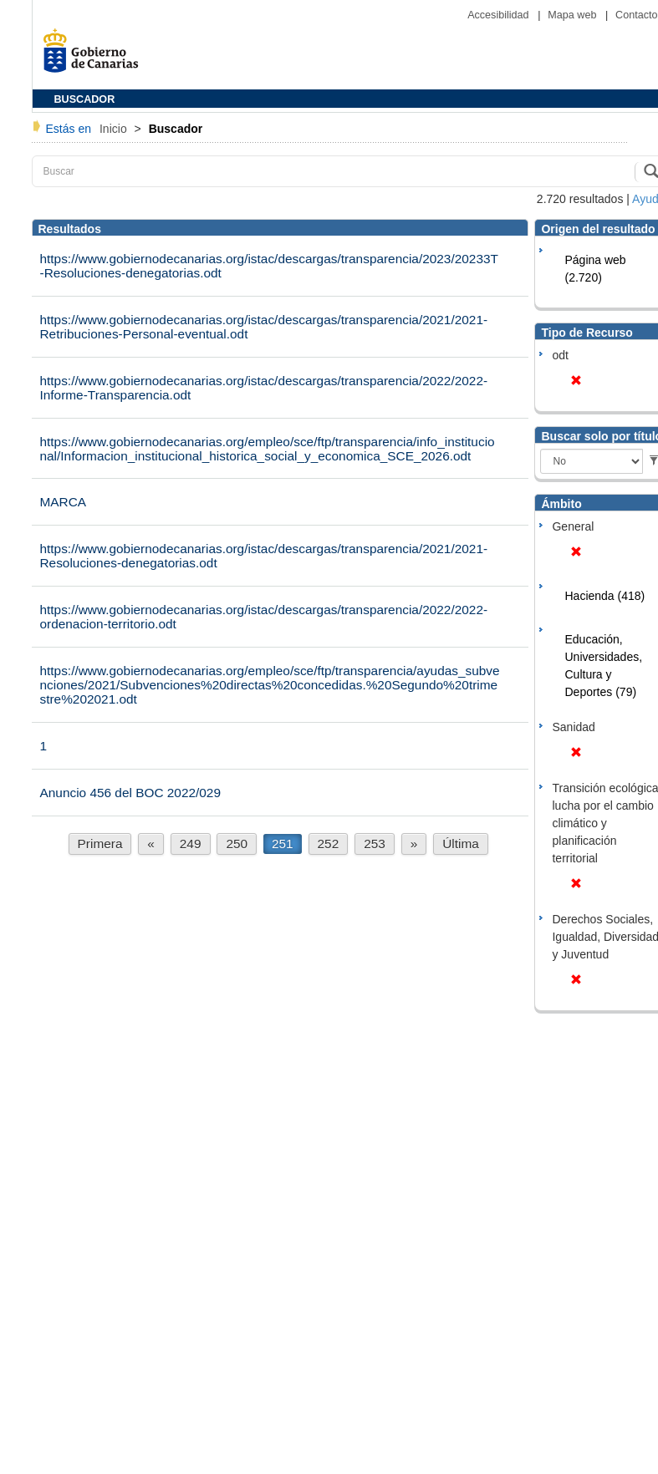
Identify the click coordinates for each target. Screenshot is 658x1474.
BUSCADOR (84, 99)
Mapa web (573, 15)
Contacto (636, 15)
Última (460, 843)
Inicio (114, 128)
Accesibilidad (499, 15)
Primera (100, 843)
